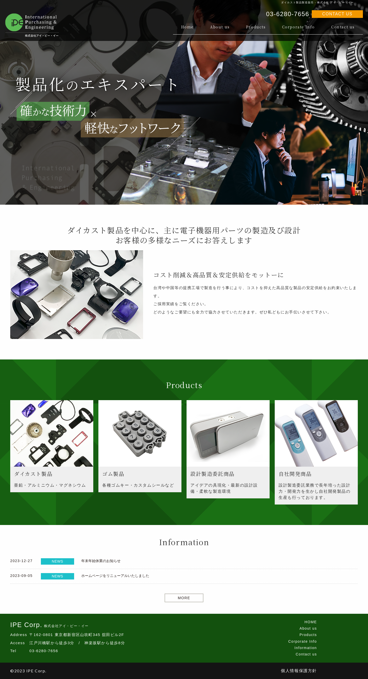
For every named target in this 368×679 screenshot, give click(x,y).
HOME (311, 622)
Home (187, 26)
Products (256, 26)
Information (305, 648)
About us (220, 26)
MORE (184, 598)
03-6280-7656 (287, 13)
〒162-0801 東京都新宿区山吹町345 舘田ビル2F (76, 634)
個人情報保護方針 (299, 671)
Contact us (343, 26)
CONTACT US (337, 14)
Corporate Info (298, 26)
